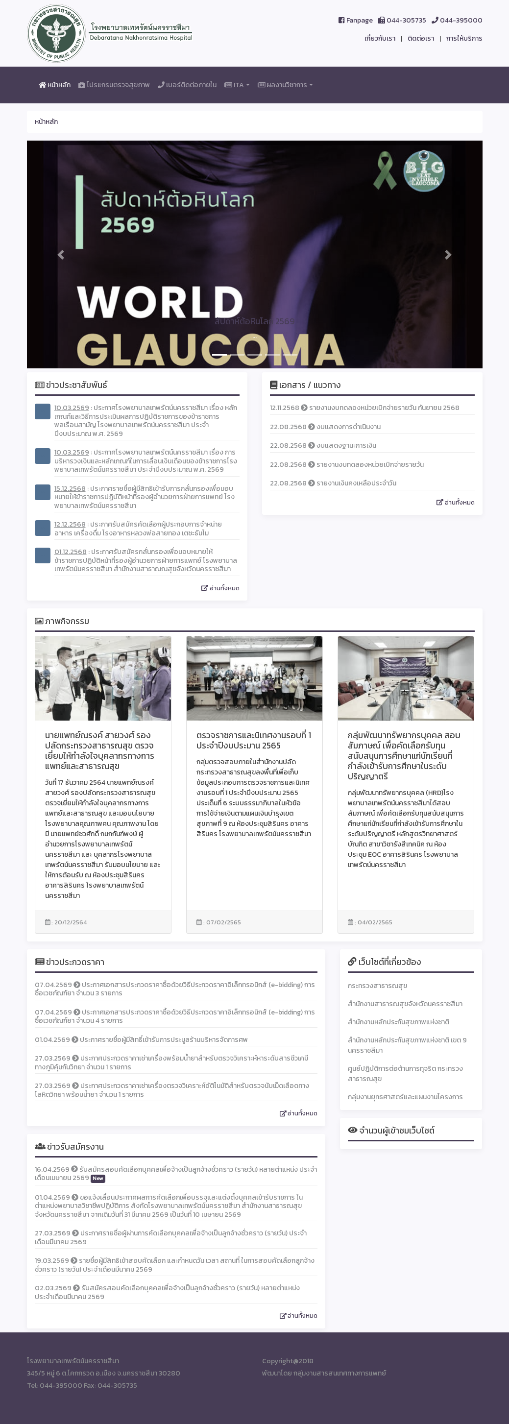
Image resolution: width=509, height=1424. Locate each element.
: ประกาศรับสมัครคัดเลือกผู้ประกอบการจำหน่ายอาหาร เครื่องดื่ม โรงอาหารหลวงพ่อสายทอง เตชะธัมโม (138, 528)
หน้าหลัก (57, 84)
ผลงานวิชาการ (283, 85)
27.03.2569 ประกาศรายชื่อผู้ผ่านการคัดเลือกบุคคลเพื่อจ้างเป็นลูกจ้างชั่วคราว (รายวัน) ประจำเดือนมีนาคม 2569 (171, 1237)
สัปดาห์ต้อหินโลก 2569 (255, 321)
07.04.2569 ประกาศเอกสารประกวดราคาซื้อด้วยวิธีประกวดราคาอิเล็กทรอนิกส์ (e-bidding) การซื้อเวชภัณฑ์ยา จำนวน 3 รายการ (175, 989)
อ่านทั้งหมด (220, 588)
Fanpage (355, 20)
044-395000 (457, 20)
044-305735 (402, 20)
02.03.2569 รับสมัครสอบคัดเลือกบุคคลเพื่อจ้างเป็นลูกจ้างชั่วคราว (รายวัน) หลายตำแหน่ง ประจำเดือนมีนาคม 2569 (167, 1292)
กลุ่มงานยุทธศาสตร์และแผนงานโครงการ (405, 1097)
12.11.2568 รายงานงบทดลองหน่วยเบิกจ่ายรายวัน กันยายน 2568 (365, 408)
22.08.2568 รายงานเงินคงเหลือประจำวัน (333, 483)
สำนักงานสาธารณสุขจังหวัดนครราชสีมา (405, 1004)
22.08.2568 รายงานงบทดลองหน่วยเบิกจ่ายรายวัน (347, 464)
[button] (61, 254)
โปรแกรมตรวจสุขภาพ (116, 84)
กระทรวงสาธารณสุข (377, 986)
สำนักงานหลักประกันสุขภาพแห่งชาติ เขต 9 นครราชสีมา (407, 1045)
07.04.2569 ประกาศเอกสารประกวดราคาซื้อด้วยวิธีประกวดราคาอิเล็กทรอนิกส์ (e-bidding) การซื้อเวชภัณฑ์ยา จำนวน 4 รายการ (175, 1016)
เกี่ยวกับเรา (379, 38)
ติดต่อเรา (421, 38)
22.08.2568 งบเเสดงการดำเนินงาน (325, 427)
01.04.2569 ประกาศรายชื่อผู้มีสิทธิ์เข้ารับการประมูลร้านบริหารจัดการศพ (141, 1040)
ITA (234, 85)
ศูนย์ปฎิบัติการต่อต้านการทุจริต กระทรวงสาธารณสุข (405, 1073)
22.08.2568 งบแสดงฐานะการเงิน (323, 445)
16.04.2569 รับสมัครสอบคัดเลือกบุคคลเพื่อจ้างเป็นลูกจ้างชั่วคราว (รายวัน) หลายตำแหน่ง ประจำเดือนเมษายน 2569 (176, 1173)
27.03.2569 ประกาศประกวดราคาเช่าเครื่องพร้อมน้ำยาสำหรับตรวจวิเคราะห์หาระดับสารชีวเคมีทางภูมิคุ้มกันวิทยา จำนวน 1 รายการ (171, 1062)
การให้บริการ (464, 38)
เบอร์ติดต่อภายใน (187, 85)
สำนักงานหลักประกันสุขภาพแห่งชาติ (398, 1022)
